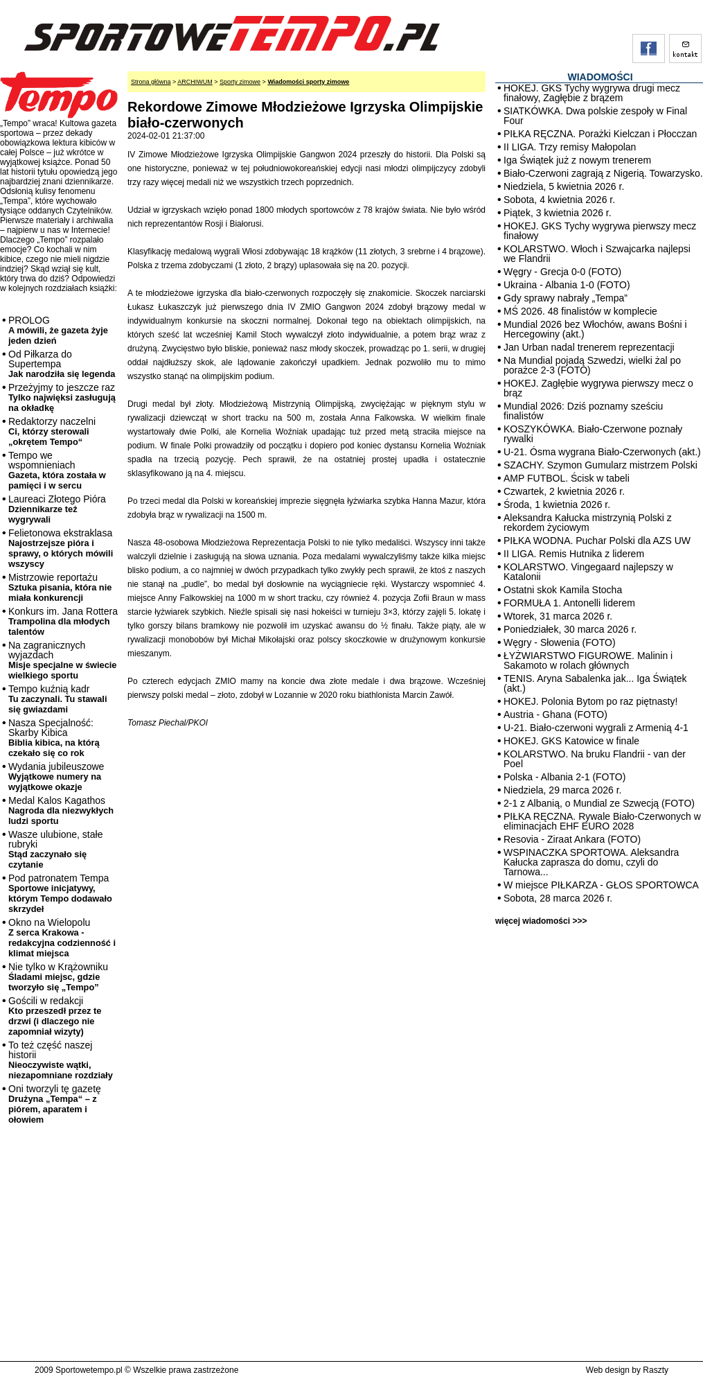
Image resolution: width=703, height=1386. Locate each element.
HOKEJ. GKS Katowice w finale (571, 740)
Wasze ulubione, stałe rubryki (55, 849)
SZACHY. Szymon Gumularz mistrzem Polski (600, 465)
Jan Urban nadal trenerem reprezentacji (589, 347)
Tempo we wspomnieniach (57, 470)
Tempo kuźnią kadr (57, 698)
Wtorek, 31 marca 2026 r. (558, 616)
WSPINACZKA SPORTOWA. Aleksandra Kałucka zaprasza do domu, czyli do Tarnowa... (591, 862)
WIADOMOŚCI (599, 76)
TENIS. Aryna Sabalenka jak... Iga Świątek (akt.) (595, 683)
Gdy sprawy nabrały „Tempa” (566, 298)
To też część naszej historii (60, 1060)
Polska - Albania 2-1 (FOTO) (564, 776)
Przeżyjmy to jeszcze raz (62, 397)
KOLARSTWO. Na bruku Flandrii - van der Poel (595, 758)
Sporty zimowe (240, 81)
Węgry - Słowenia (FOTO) (560, 642)
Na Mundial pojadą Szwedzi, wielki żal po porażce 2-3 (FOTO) (592, 365)
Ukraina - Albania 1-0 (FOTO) (567, 284)
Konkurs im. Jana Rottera (63, 621)
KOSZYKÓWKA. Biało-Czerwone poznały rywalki (593, 433)
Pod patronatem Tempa (60, 893)
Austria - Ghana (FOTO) (555, 714)
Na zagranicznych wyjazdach (62, 660)
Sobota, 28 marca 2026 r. (558, 898)
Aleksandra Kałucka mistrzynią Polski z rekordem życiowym (588, 522)
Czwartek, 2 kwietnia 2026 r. (564, 491)
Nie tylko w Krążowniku (58, 976)
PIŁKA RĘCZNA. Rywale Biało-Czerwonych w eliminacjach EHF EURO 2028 (602, 821)
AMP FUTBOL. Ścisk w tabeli (567, 478)
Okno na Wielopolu (62, 937)
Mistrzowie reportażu (60, 587)
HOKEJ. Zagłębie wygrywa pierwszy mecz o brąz (598, 388)
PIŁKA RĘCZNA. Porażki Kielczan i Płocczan (600, 133)
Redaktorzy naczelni (52, 431)
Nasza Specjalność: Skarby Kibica (54, 737)
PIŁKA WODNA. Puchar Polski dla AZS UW (597, 540)
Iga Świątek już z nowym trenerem (577, 160)
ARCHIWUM (195, 81)
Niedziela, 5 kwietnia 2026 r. (564, 186)
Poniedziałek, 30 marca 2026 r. (570, 629)
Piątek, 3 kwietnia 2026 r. (558, 212)
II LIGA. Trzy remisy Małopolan (570, 146)
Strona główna (151, 81)
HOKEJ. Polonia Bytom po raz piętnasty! (590, 701)
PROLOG (58, 330)
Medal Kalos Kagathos (61, 810)
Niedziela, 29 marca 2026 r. (562, 790)
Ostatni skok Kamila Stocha (563, 589)
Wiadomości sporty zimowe (308, 81)
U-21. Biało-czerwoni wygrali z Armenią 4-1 (596, 727)
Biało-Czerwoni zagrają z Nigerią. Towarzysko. (603, 173)
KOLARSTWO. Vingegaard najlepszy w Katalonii (588, 571)
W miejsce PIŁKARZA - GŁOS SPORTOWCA (601, 885)
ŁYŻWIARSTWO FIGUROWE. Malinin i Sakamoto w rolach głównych (588, 660)
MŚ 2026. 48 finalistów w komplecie (580, 311)
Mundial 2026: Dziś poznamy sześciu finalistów (583, 411)
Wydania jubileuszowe (56, 776)
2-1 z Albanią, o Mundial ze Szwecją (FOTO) (599, 803)
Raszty (655, 1370)
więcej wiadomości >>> (541, 921)
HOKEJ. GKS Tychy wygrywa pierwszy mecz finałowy (600, 230)
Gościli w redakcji (54, 1016)
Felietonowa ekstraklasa (60, 548)
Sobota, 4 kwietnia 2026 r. (559, 199)
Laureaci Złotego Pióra (57, 509)
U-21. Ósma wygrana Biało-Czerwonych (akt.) (602, 451)
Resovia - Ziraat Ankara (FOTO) (572, 839)
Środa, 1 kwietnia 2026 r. (557, 504)
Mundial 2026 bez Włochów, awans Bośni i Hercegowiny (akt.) (595, 329)
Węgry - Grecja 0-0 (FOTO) (562, 271)
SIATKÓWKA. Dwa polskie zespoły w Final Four (595, 115)
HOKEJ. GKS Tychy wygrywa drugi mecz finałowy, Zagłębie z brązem (592, 92)
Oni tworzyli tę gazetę (54, 1104)
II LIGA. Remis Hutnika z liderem (574, 553)
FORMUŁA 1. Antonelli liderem (569, 602)
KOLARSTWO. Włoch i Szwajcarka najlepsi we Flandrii (597, 253)
